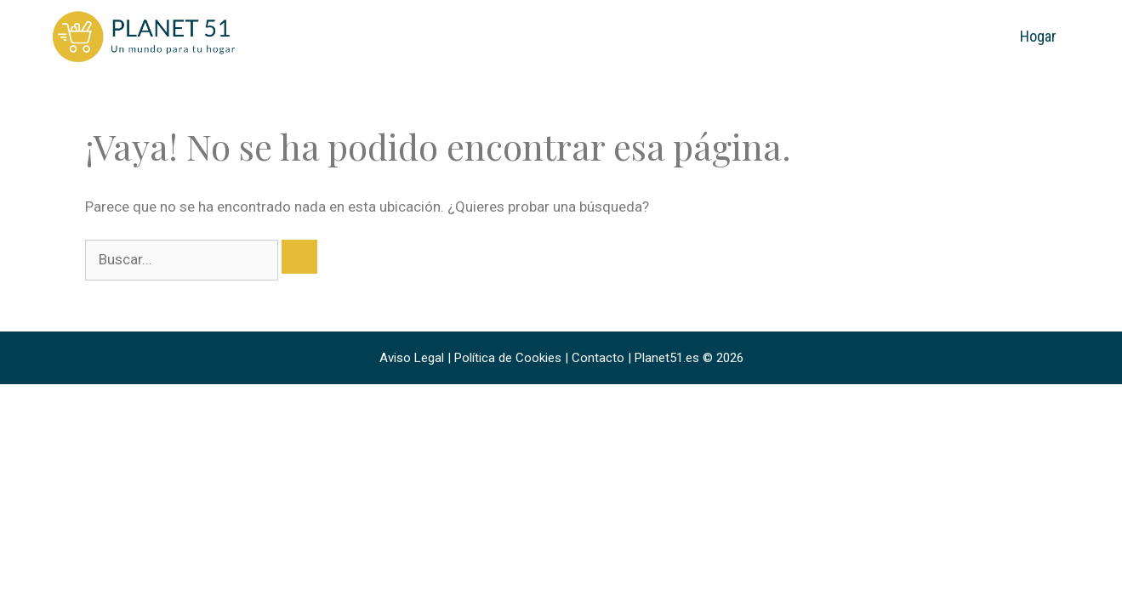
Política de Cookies (507, 358)
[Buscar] (299, 257)
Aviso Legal (411, 358)
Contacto (598, 358)
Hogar (1038, 36)
